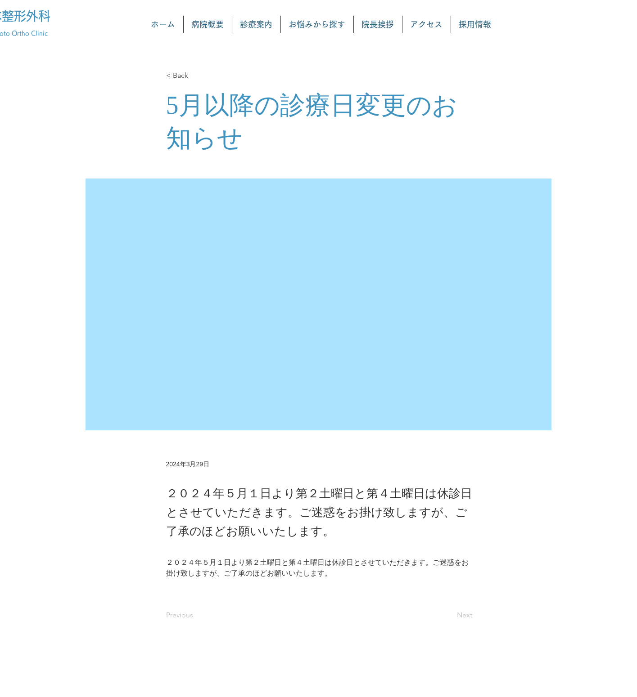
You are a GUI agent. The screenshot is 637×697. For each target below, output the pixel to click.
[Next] (449, 615)
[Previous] (196, 615)
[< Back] (196, 75)
